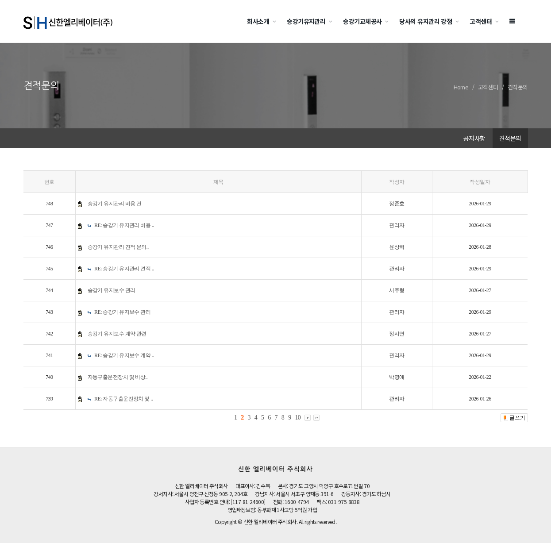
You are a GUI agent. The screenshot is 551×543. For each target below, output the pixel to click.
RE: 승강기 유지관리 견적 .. (124, 269)
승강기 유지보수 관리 (111, 290)
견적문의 (518, 87)
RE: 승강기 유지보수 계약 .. (124, 355)
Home (461, 87)
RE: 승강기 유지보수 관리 (122, 312)
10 (298, 417)
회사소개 (258, 21)
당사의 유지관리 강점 (425, 21)
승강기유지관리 (306, 21)
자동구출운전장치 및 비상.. (118, 377)
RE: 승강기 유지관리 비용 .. (124, 225)
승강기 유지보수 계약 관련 (117, 334)
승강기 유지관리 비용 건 (115, 203)
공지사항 (474, 138)
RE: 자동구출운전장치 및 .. (123, 399)
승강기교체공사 (362, 21)
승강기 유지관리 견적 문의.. (118, 247)
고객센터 (481, 21)
